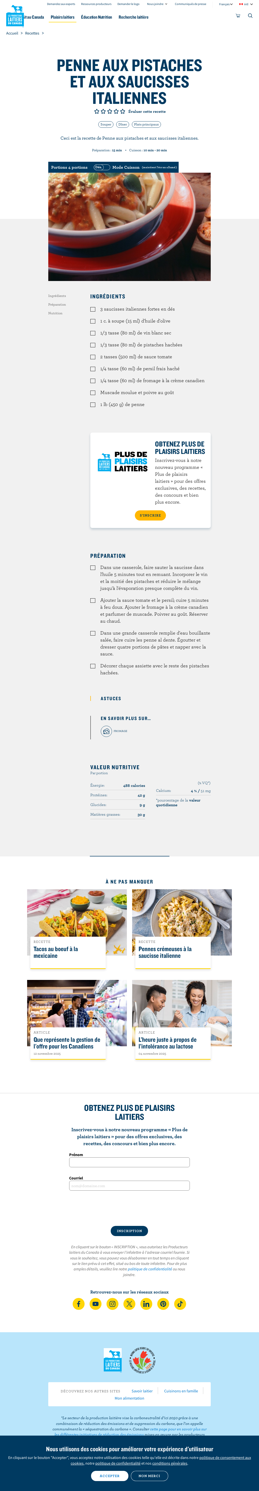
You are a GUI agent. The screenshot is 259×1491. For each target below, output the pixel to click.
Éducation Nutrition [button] (122, 17)
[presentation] (129, 1208)
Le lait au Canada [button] (49, 17)
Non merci (149, 1476)
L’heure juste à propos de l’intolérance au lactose (168, 1043)
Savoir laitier (142, 1390)
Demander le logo (128, 4)
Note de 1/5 (97, 111)
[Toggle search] (251, 16)
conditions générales (169, 1463)
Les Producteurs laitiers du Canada (15, 15)
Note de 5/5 (122, 111)
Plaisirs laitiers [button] (85, 17)
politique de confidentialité (150, 1268)
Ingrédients (57, 296)
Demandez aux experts (61, 4)
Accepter (110, 1476)
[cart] (238, 16)
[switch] (135, 167)
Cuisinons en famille (181, 1390)
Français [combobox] (224, 4)
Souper (106, 124)
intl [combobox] (246, 4)
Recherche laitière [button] (162, 17)
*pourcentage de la (178, 802)
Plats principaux (146, 124)
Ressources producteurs (96, 4)
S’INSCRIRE (150, 515)
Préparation (57, 304)
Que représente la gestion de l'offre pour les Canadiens (67, 1043)
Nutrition (55, 313)
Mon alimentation (129, 1398)
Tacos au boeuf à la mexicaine (56, 952)
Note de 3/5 (109, 111)
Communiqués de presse (190, 4)
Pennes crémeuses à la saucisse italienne (165, 952)
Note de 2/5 (103, 111)
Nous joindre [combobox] (155, 4)
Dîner (122, 124)
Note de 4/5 (116, 111)
